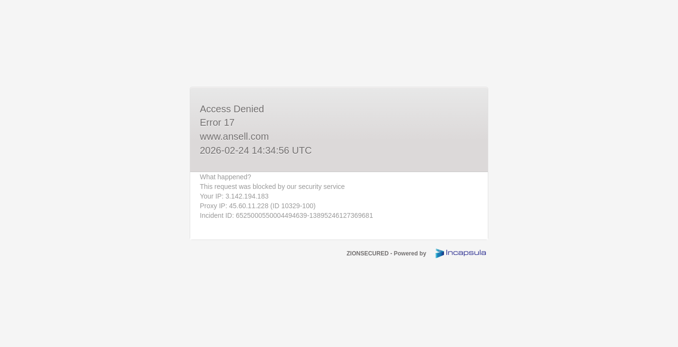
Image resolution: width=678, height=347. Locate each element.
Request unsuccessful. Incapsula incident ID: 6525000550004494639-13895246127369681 (339, 173)
